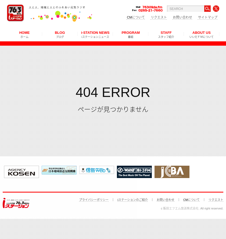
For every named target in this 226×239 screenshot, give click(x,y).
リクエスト (159, 17)
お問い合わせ (182, 17)
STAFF (166, 34)
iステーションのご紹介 (132, 199)
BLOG (60, 34)
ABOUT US (201, 34)
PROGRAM (130, 34)
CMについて (136, 17)
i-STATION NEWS (95, 34)
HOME (24, 34)
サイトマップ (207, 17)
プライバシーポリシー (94, 199)
